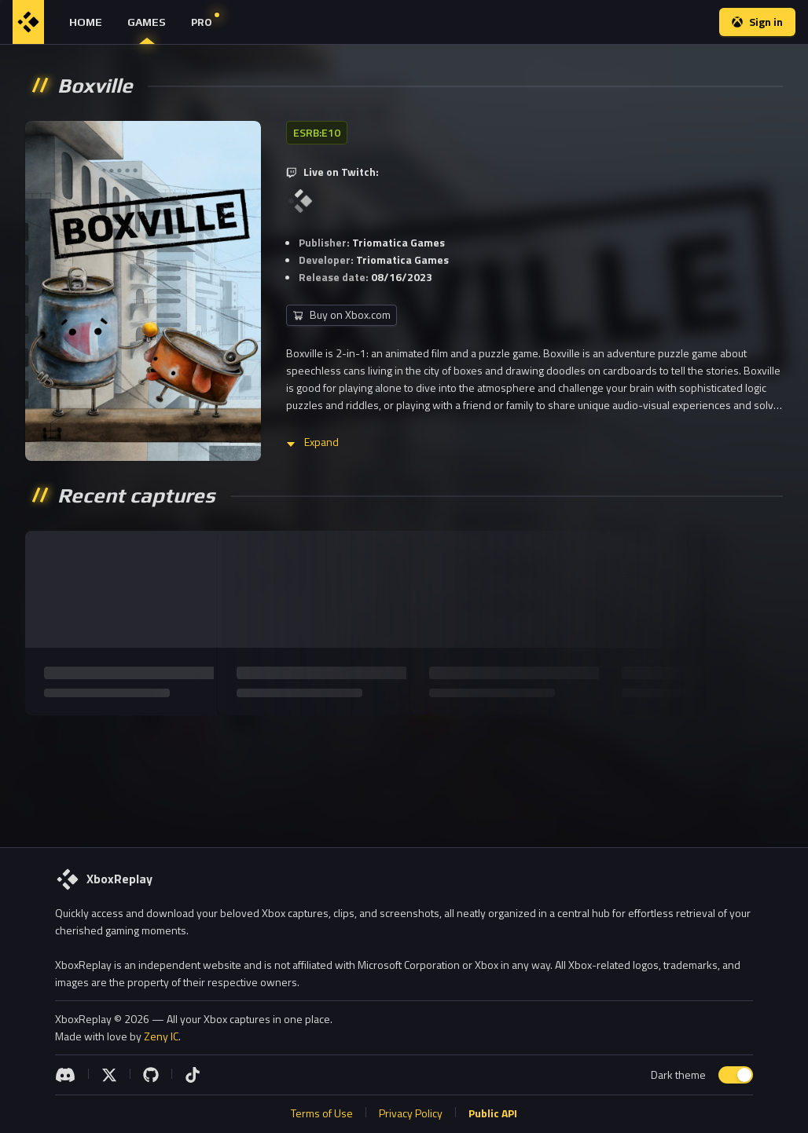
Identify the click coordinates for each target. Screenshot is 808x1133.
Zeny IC (161, 1036)
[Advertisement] (402, 775)
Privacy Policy (411, 1113)
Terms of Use (322, 1113)
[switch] (735, 1075)
